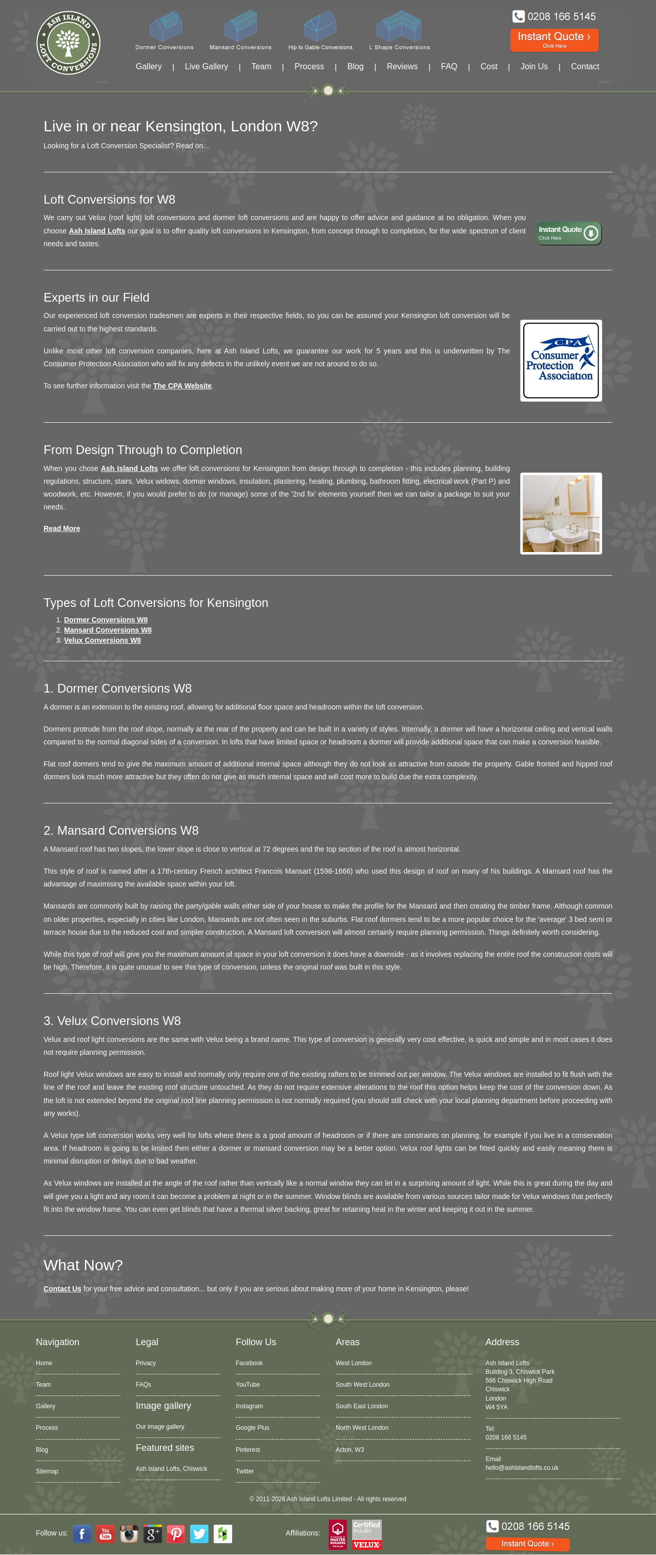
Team (261, 66)
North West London (362, 1427)
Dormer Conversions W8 (106, 620)
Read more (62, 528)
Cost (489, 66)
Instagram (249, 1406)
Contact (585, 66)
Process (309, 66)
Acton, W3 (350, 1449)
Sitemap (47, 1471)
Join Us (534, 66)
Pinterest (248, 1449)
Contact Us (62, 1289)
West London (354, 1363)
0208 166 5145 (506, 1437)
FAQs (143, 1384)
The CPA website (182, 386)
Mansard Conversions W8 (108, 630)
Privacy (146, 1363)
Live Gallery (206, 66)
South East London (362, 1406)
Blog (355, 66)
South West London (362, 1384)
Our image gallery (160, 1426)
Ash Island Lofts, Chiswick (171, 1468)
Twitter (245, 1471)
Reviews (402, 66)
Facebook (249, 1363)
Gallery (149, 66)
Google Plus (252, 1427)
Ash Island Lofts (97, 231)
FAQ (449, 66)
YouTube (248, 1384)
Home (44, 1363)
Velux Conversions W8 (102, 640)
